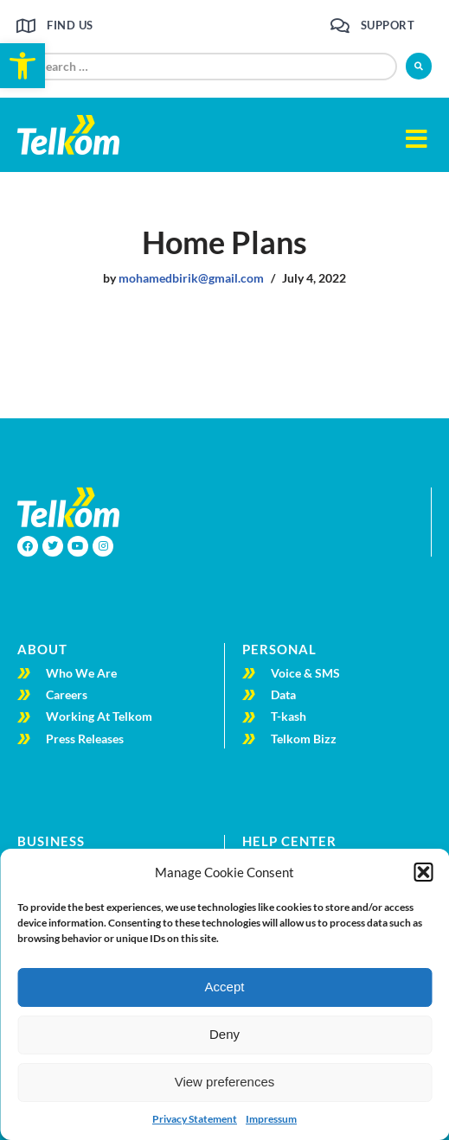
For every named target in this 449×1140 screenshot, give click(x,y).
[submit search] (419, 66)
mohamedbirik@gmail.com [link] (191, 278)
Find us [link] (70, 25)
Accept (225, 986)
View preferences (225, 1081)
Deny (224, 1034)
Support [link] (388, 25)
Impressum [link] (271, 1118)
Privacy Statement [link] (194, 1118)
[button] (423, 872)
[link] (22, 65)
